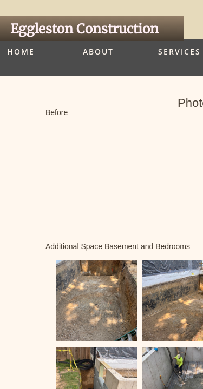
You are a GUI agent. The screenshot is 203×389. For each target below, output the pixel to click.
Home (21, 51)
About (98, 51)
